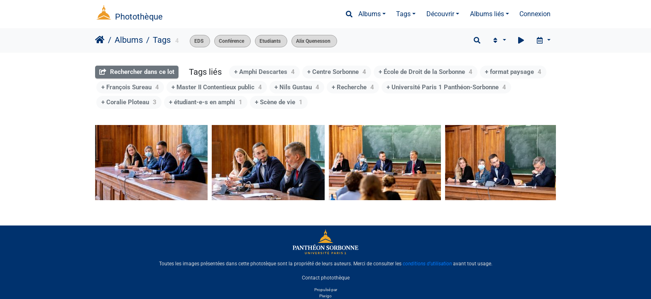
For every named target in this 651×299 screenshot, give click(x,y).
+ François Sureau (130, 87)
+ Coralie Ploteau (129, 102)
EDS (198, 41)
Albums (369, 14)
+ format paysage (513, 72)
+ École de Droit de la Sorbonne (425, 72)
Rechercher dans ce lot (136, 72)
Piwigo (325, 296)
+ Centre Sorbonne (336, 72)
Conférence (231, 41)
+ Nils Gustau (296, 87)
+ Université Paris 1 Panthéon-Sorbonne (446, 87)
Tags (403, 14)
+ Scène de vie (279, 102)
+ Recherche (353, 87)
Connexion (535, 14)
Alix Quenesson (313, 41)
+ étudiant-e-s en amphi (205, 102)
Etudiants (270, 41)
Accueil (100, 40)
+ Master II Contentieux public (216, 87)
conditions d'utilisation (427, 264)
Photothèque (139, 17)
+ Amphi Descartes (264, 72)
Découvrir (440, 14)
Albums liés (487, 14)
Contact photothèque (326, 278)
